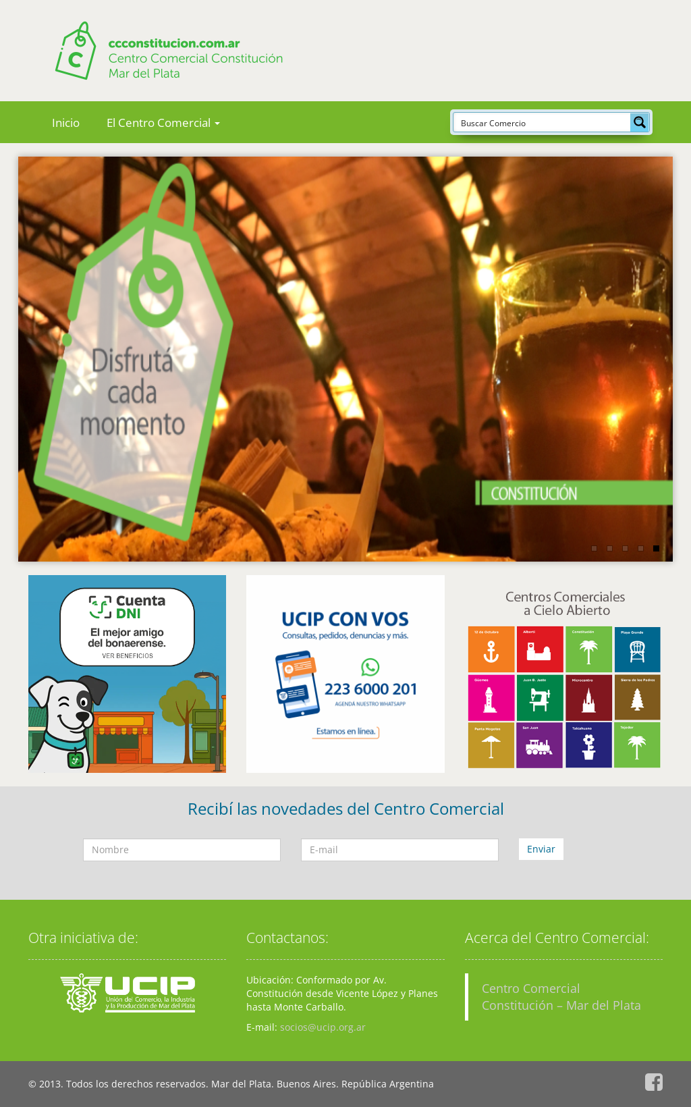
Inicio (66, 122)
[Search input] (542, 122)
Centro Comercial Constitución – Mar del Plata (561, 996)
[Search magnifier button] (639, 122)
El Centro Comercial (163, 122)
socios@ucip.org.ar (323, 1027)
